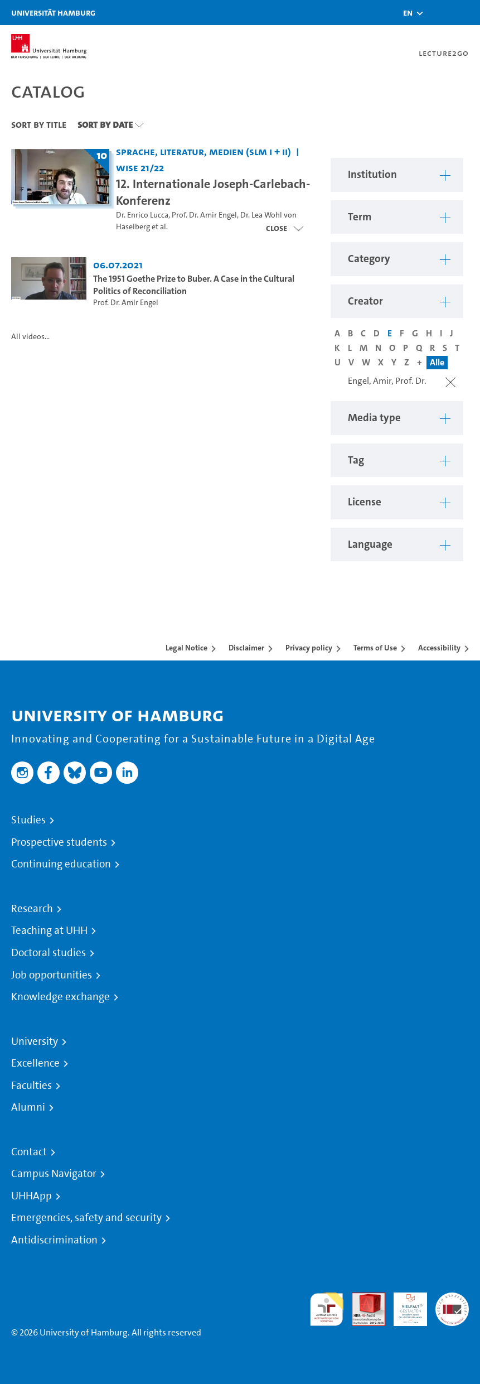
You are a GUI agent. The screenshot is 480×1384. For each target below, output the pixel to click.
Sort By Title (38, 124)
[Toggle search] (438, 12)
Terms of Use (375, 647)
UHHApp (31, 1196)
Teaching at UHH (49, 930)
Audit (362, 1299)
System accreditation (452, 1305)
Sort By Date (105, 124)
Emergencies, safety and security (86, 1218)
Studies (28, 820)
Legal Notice (186, 647)
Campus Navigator (53, 1173)
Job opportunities (51, 975)
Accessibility (439, 647)
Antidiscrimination (54, 1240)
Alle (437, 362)
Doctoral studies (48, 953)
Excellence (35, 1063)
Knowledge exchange (60, 997)
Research (32, 908)
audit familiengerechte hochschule (326, 1309)
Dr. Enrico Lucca (142, 215)
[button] (408, 13)
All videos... (30, 336)
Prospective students (59, 842)
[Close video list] (285, 228)
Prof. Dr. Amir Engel (204, 215)
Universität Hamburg (53, 12)
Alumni (28, 1107)
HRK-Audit (404, 1305)
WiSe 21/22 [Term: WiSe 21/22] (140, 168)
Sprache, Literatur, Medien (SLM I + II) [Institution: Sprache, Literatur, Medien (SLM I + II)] (203, 151)
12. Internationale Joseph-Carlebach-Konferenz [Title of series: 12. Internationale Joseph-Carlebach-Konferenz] (213, 192)
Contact (29, 1152)
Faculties (31, 1085)
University (34, 1041)
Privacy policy (308, 647)
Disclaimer (246, 647)
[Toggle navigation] (466, 12)
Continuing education (61, 864)
